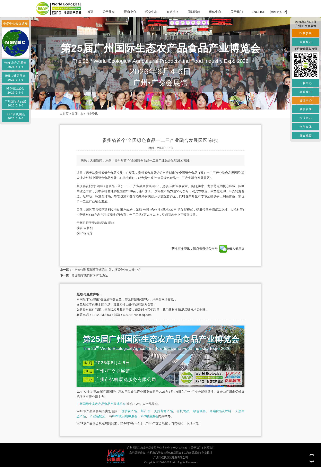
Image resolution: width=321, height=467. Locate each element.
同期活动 (194, 12)
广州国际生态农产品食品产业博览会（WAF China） (158, 447)
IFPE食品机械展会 (124, 416)
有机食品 (183, 411)
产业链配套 (97, 416)
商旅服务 (172, 12)
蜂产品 (145, 411)
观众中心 (151, 12)
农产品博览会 (137, 452)
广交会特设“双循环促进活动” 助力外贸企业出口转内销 (106, 269)
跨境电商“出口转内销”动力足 (90, 275)
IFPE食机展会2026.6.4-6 (15, 116)
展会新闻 (306, 109)
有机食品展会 (155, 452)
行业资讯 (92, 113)
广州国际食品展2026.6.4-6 (15, 103)
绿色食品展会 (173, 452)
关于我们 (237, 12)
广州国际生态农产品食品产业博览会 (101, 404)
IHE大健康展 (231, 248)
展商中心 (130, 12)
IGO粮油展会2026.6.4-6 (15, 90)
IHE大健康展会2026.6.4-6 (15, 77)
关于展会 (108, 12)
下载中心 (306, 83)
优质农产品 (129, 411)
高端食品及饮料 (220, 411)
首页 (90, 12)
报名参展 (306, 33)
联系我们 (209, 447)
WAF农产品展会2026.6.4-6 (15, 64)
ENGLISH (258, 12)
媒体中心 (215, 12)
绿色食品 (199, 411)
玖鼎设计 (207, 452)
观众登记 (306, 42)
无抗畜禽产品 (163, 411)
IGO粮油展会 (149, 416)
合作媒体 (306, 126)
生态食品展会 (192, 452)
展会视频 (306, 135)
